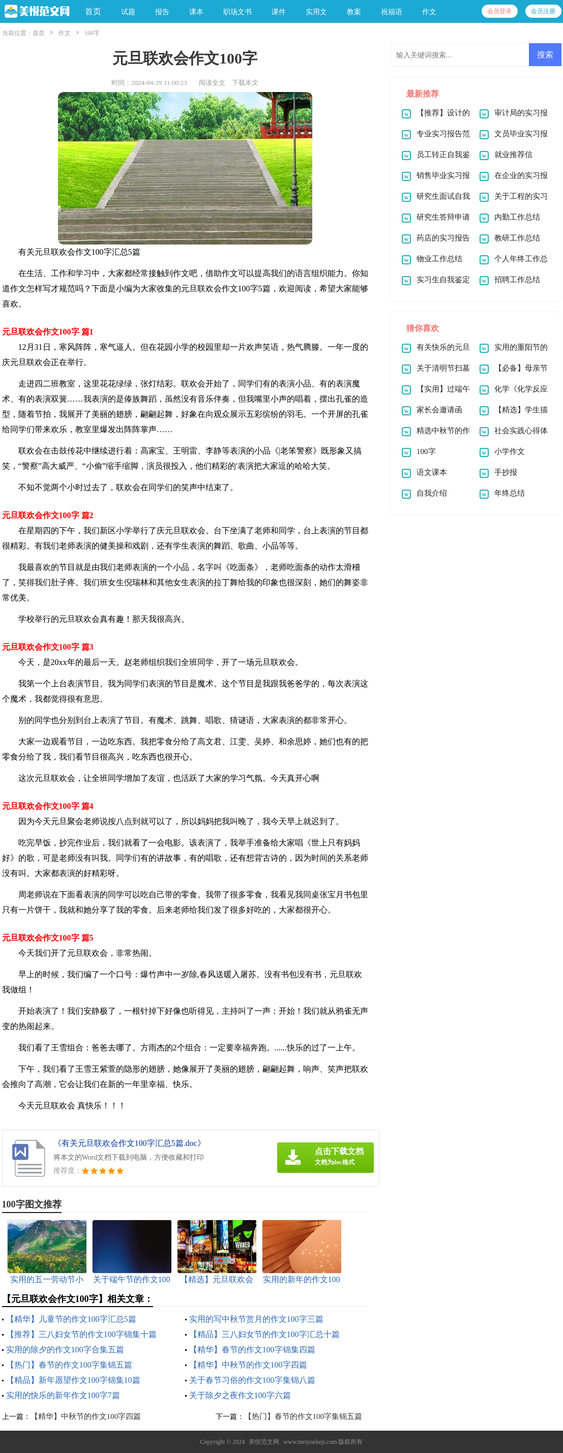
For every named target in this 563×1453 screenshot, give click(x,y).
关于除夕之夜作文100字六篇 (240, 1395)
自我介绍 (432, 493)
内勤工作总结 (517, 217)
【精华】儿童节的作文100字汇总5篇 (71, 1319)
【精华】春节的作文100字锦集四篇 (252, 1349)
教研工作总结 (517, 238)
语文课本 (432, 472)
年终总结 (509, 493)
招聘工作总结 (517, 280)
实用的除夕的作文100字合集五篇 (65, 1349)
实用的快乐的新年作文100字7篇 (63, 1395)
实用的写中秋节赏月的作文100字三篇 (256, 1319)
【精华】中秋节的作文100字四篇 (248, 1364)
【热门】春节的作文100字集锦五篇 (69, 1364)
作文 (64, 33)
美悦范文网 (264, 1441)
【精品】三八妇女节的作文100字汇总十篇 (264, 1334)
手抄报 (505, 472)
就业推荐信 (513, 154)
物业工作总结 (439, 259)
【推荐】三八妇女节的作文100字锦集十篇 (81, 1334)
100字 (92, 33)
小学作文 (509, 451)
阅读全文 (212, 82)
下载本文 (245, 82)
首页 (93, 11)
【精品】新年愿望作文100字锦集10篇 (73, 1380)
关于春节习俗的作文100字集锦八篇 (252, 1380)
